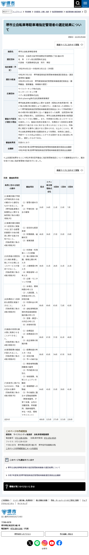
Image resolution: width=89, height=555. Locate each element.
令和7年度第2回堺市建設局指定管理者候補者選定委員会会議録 (34, 475)
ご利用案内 (5, 500)
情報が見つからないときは (22, 486)
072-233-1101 (17, 528)
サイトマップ (22, 503)
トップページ (17, 11)
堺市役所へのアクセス (22, 534)
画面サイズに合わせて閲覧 (68, 44)
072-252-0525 (50, 437)
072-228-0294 (21, 437)
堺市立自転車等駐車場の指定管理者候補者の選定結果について (34, 467)
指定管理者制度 (57, 11)
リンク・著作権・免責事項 (22, 500)
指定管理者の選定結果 (73, 11)
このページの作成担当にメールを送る (22, 448)
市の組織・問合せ (66, 534)
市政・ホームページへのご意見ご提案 (65, 500)
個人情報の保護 (41, 500)
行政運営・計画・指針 (41, 11)
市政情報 (28, 11)
